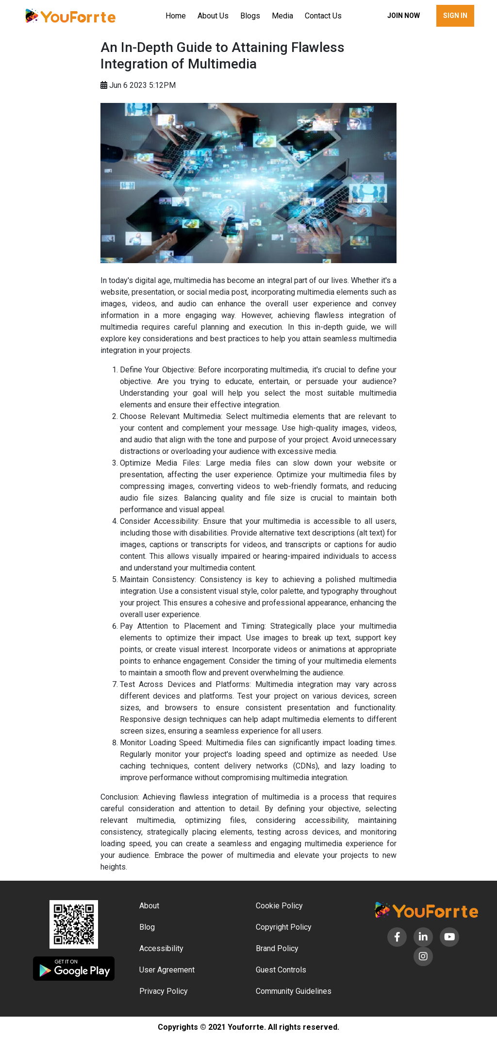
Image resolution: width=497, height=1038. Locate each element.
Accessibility (161, 948)
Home (176, 15)
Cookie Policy (279, 905)
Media (282, 15)
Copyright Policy (284, 927)
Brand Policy (277, 948)
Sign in (455, 15)
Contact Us (323, 15)
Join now (403, 15)
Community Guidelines (293, 991)
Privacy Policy (163, 991)
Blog (147, 927)
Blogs (250, 15)
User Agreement (167, 969)
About (149, 905)
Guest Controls (281, 969)
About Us (213, 15)
